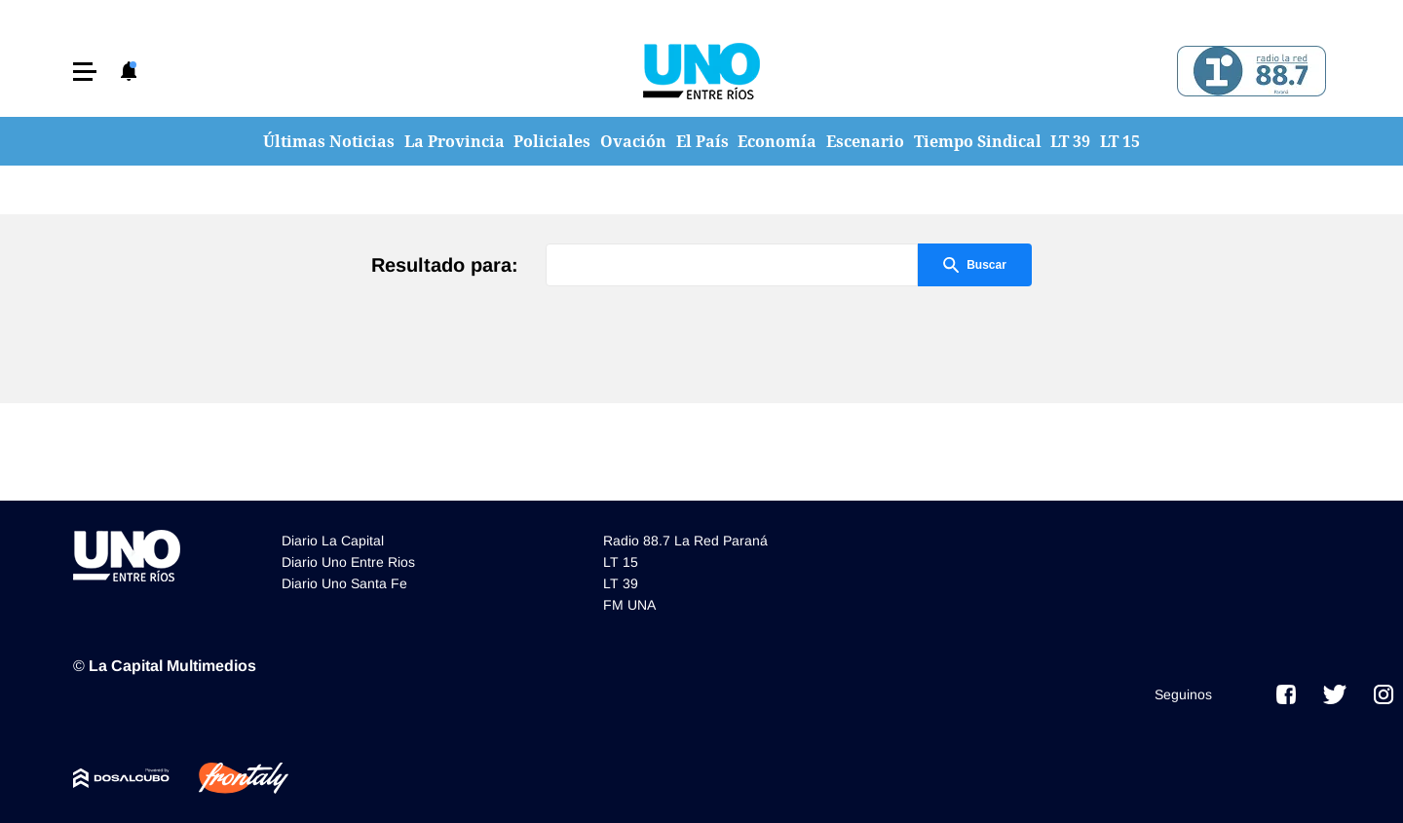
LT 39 (1070, 141)
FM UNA (629, 605)
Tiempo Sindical (978, 141)
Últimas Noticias (329, 141)
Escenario (865, 141)
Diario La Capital (333, 540)
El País (702, 141)
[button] (84, 71)
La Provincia (454, 141)
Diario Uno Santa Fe (344, 583)
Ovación (633, 141)
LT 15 (1120, 141)
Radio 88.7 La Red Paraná (685, 540)
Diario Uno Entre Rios (348, 562)
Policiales (551, 141)
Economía (777, 141)
